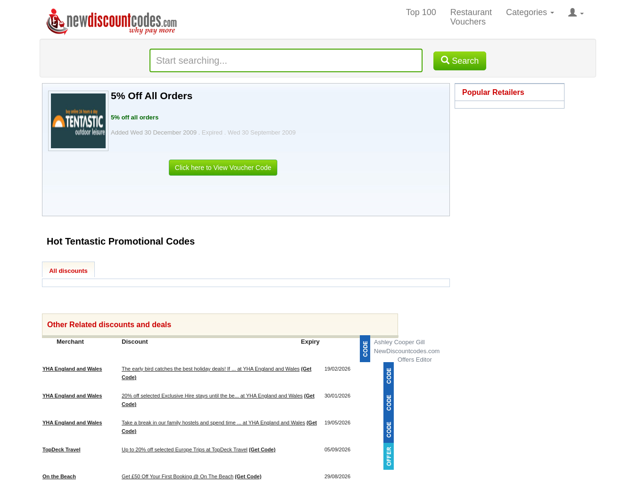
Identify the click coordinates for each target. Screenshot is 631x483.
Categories (530, 12)
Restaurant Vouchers (471, 17)
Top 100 (421, 12)
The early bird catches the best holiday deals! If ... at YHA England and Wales (210, 369)
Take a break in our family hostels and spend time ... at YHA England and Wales (213, 422)
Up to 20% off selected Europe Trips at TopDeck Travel (185, 449)
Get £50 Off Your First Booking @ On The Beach (177, 476)
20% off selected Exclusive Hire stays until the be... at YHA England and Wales (212, 395)
